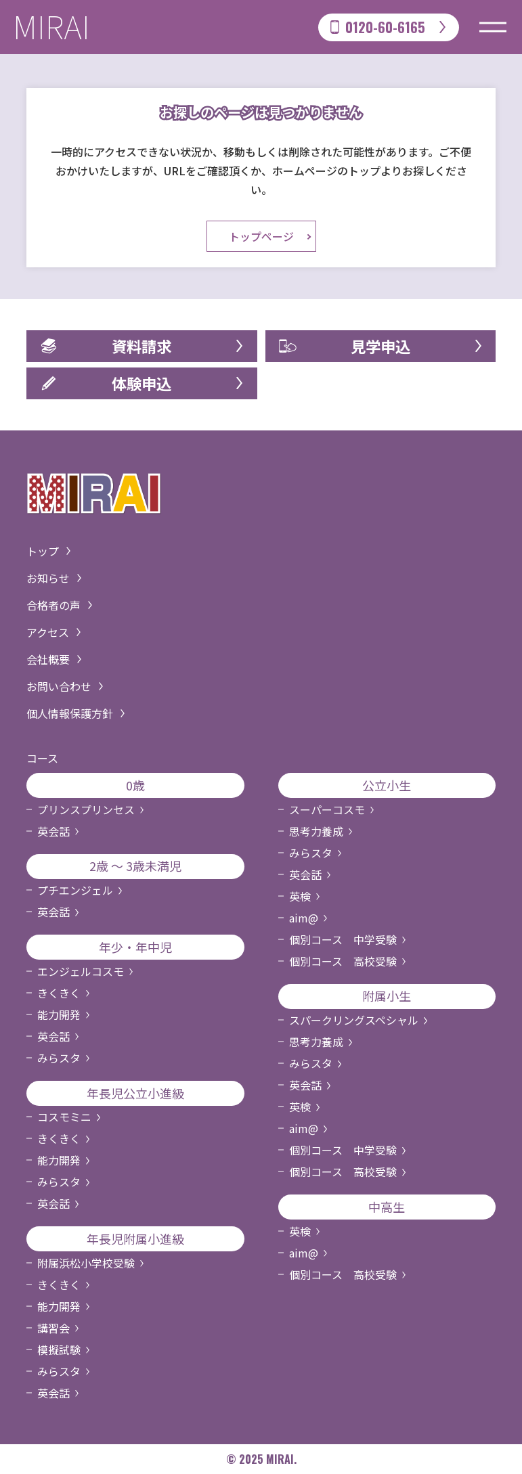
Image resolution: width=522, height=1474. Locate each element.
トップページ (261, 236)
